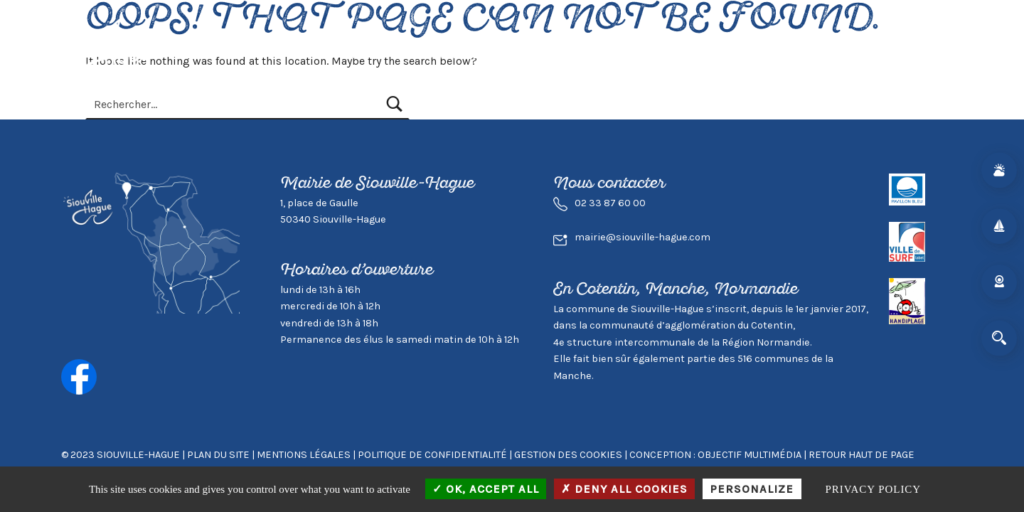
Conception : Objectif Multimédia (715, 455)
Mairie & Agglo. (757, 54)
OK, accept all (485, 489)
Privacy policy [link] (874, 489)
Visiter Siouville (541, 54)
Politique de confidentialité (432, 455)
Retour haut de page (861, 455)
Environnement (650, 54)
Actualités (339, 54)
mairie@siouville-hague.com (642, 237)
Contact (840, 54)
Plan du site (218, 455)
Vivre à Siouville (432, 54)
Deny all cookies (624, 489)
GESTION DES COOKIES (569, 455)
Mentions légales (304, 455)
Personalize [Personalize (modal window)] (752, 489)
